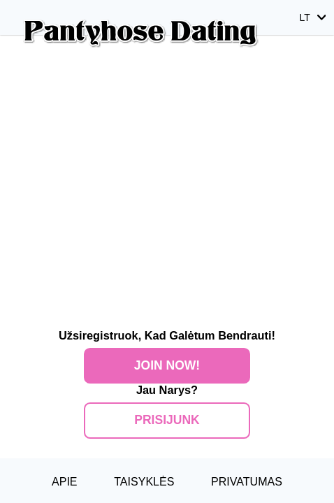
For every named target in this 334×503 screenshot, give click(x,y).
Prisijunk (166, 420)
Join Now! (167, 365)
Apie (65, 481)
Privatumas (246, 481)
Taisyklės (144, 481)
